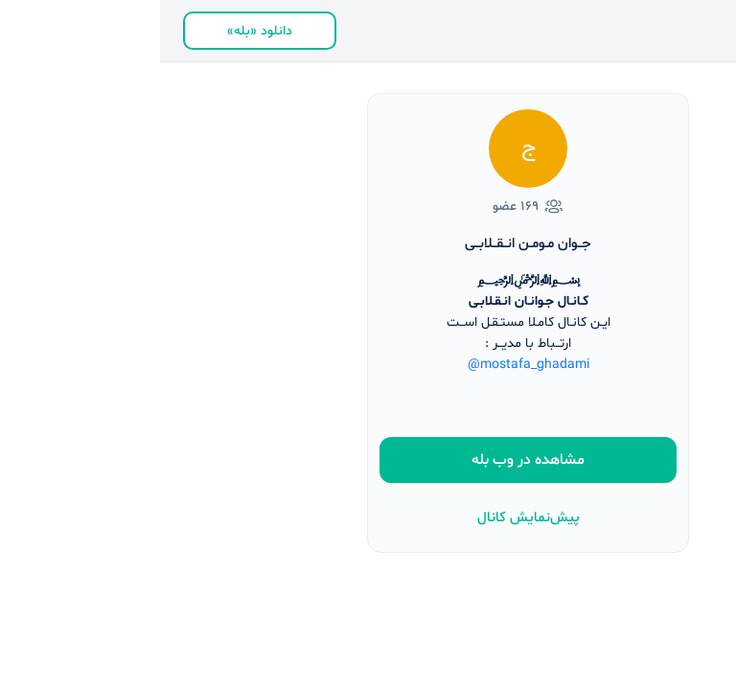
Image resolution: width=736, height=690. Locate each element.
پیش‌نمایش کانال (368, 518)
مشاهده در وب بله (368, 460)
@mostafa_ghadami (368, 365)
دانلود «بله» (99, 31)
